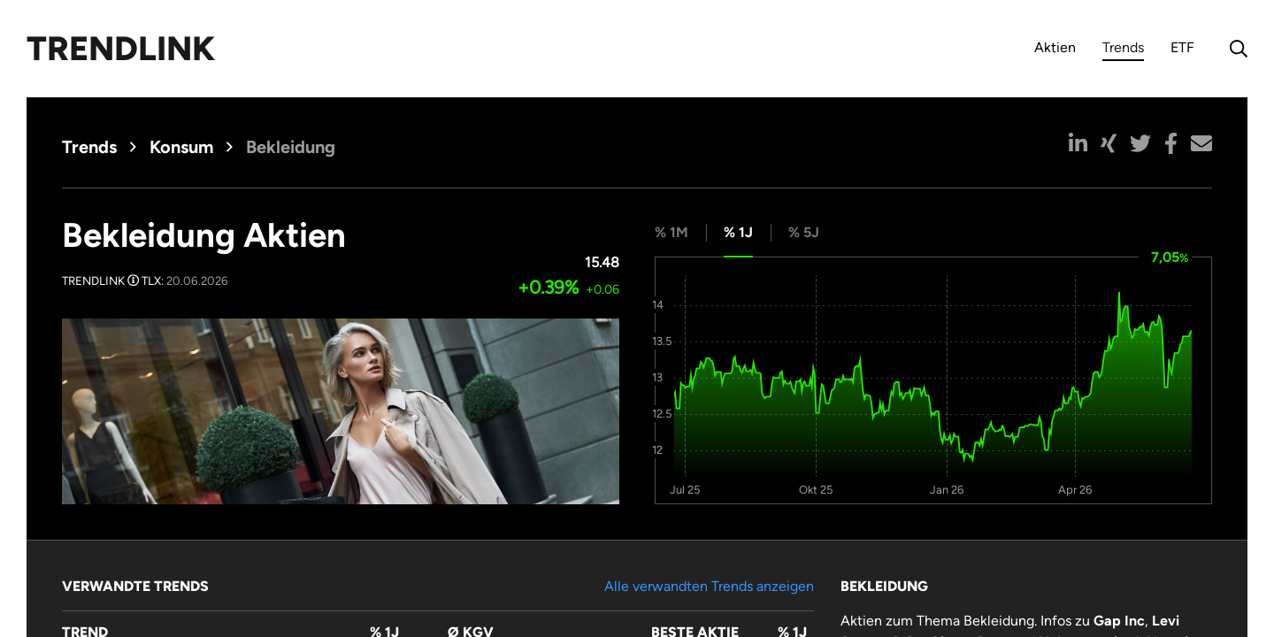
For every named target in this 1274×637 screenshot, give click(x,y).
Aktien (1055, 47)
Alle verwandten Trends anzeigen (709, 586)
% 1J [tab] (738, 232)
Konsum (181, 146)
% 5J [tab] (803, 232)
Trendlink (121, 48)
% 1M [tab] (671, 232)
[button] (1078, 143)
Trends (1123, 50)
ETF (1182, 47)
